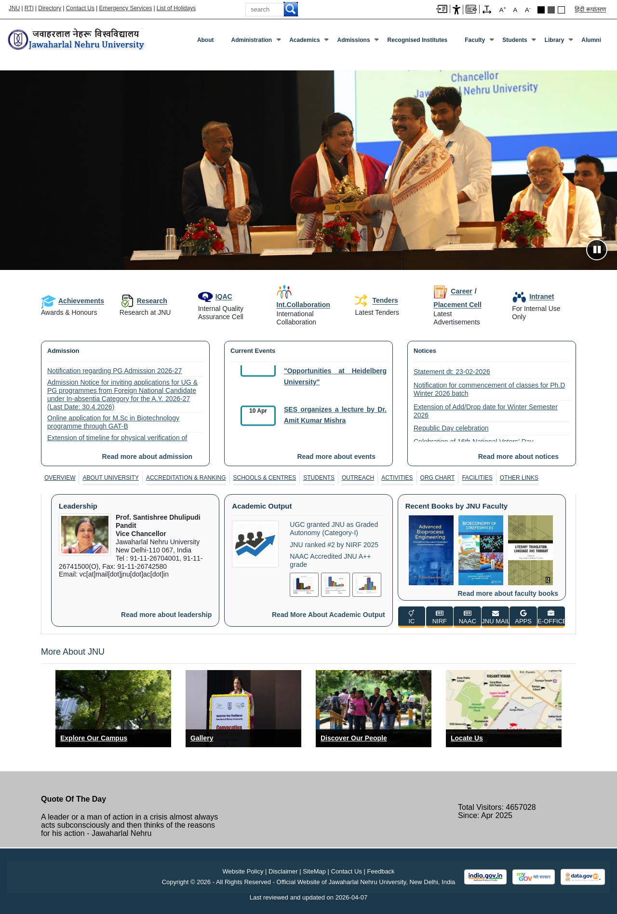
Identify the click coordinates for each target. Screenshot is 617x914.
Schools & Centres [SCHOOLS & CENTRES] (264, 477)
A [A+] (502, 9)
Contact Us (80, 8)
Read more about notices (518, 456)
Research (143, 301)
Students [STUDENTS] (319, 477)
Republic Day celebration (451, 428)
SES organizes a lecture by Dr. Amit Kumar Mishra (335, 419)
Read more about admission (147, 456)
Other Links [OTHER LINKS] (519, 477)
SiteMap (314, 871)
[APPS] (523, 617)
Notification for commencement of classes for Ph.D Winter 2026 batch (489, 389)
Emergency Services (125, 8)
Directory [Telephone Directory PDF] (49, 8)
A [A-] (528, 9)
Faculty (475, 40)
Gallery (201, 738)
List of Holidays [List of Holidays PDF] (176, 8)
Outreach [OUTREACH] (358, 477)
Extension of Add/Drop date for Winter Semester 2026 (486, 411)
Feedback (381, 871)
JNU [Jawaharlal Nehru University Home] (14, 8)
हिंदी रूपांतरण (590, 9)
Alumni (591, 40)
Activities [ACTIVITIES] (397, 477)
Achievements (72, 301)
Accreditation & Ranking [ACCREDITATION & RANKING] (186, 477)
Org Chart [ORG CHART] (437, 477)
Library (554, 40)
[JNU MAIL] (495, 617)
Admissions (353, 40)
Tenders (376, 301)
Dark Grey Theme (551, 9)
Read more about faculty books (508, 593)
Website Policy (242, 871)
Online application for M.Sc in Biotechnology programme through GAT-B (113, 422)
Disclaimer (283, 871)
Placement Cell (457, 305)
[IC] (412, 617)
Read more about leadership (166, 614)
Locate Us (467, 738)
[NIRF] (440, 617)
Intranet (533, 296)
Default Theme (561, 9)
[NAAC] (467, 617)
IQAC (215, 296)
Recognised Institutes (418, 40)
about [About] (205, 40)
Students (514, 40)
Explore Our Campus (93, 738)
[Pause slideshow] (596, 249)
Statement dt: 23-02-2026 (452, 372)
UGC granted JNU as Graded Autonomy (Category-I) (334, 529)
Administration (251, 40)
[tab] (60, 477)
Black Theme (541, 9)
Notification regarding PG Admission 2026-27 (114, 371)
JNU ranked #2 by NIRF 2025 (334, 545)
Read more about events (336, 456)
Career (452, 291)
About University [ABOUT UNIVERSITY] (110, 477)
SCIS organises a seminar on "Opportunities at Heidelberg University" (335, 375)
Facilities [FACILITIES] (477, 477)
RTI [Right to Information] (29, 8)
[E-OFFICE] (551, 617)
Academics (304, 40)
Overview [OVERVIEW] (59, 477)
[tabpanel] (308, 560)
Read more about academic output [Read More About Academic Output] (328, 614)
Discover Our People (354, 738)
